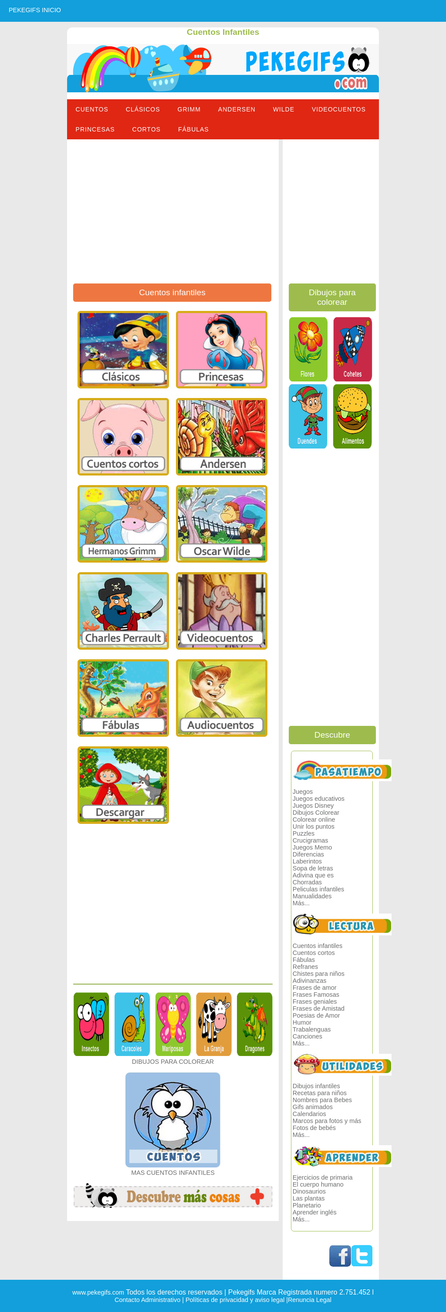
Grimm (189, 109)
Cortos (146, 129)
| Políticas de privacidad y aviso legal (232, 1299)
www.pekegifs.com (98, 1292)
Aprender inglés (315, 1212)
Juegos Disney (313, 805)
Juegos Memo (312, 847)
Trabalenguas (312, 1029)
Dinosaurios (309, 1191)
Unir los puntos (313, 826)
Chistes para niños (319, 973)
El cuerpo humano (318, 1184)
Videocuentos (339, 109)
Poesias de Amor (316, 1015)
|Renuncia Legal (307, 1299)
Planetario (307, 1205)
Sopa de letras (313, 868)
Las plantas (309, 1198)
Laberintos (307, 861)
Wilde (283, 109)
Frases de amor (315, 987)
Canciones (307, 1036)
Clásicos (143, 109)
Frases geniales (315, 1001)
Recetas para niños (320, 1092)
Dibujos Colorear (316, 812)
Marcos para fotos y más (327, 1120)
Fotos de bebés (314, 1127)
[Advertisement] (173, 213)
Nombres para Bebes (322, 1099)
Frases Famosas (316, 994)
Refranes (305, 966)
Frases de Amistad (319, 1008)
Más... (301, 903)
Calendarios (309, 1113)
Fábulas (193, 129)
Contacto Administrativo (147, 1299)
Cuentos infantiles (317, 945)
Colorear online (314, 819)
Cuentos (92, 109)
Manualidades (312, 896)
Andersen (237, 109)
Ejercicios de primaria (323, 1177)
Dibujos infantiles (316, 1086)
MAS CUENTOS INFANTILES (173, 1172)
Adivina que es (313, 875)
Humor (302, 1022)
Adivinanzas (310, 980)
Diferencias (308, 854)
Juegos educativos (319, 798)
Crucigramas (310, 840)
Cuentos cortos (314, 952)
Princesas (95, 129)
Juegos (303, 791)
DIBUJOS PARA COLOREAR (173, 1061)
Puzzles (303, 833)
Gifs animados (313, 1106)
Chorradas (307, 882)
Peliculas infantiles (318, 889)
